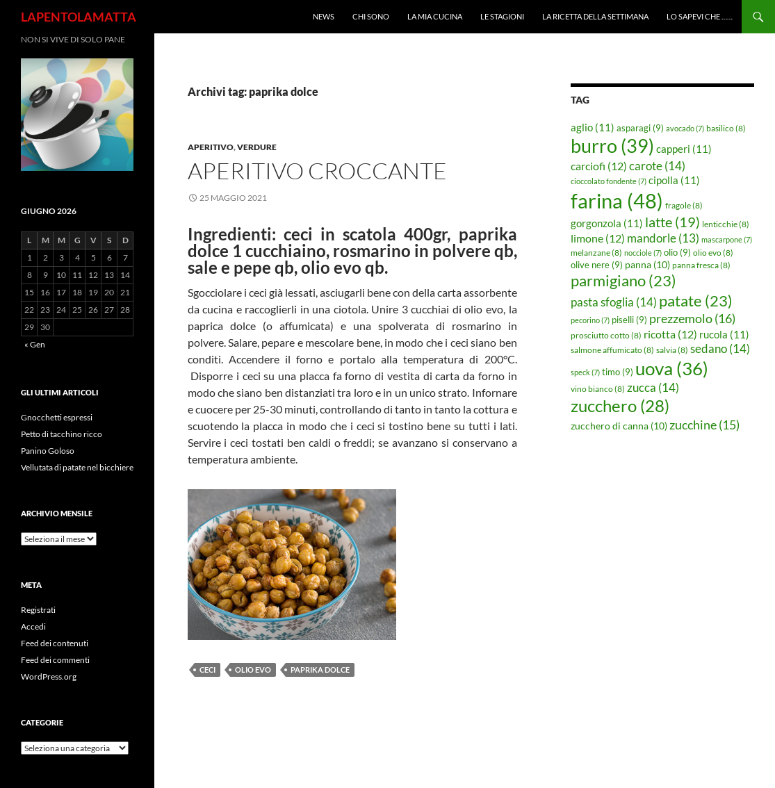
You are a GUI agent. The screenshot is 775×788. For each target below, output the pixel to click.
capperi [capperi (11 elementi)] (684, 148)
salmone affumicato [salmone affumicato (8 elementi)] (612, 350)
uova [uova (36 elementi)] (671, 368)
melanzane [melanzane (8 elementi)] (596, 252)
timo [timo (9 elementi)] (617, 371)
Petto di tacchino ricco (61, 434)
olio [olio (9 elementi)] (677, 252)
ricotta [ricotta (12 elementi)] (670, 334)
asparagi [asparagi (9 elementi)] (640, 127)
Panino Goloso (47, 450)
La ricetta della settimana (595, 16)
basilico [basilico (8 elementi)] (726, 128)
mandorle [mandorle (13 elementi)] (663, 238)
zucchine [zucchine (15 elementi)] (704, 424)
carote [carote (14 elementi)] (657, 165)
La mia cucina (434, 16)
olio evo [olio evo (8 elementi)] (713, 252)
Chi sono (370, 16)
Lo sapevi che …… (700, 16)
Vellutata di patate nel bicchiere (77, 467)
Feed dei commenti (55, 660)
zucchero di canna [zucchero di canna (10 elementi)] (619, 426)
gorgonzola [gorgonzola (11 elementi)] (607, 223)
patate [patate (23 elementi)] (696, 300)
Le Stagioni (502, 16)
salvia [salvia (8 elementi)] (672, 350)
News (323, 16)
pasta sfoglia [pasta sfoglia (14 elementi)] (614, 302)
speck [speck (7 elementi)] (585, 372)
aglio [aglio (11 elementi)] (592, 127)
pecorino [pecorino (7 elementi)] (590, 320)
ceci (207, 669)
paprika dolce (320, 669)
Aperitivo (211, 147)
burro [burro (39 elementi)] (612, 145)
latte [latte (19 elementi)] (672, 221)
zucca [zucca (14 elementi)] (653, 387)
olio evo (253, 669)
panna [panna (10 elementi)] (647, 264)
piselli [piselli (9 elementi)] (629, 319)
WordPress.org (48, 676)
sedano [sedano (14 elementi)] (720, 348)
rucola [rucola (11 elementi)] (724, 334)
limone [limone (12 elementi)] (598, 238)
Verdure (257, 147)
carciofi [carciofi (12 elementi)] (599, 166)
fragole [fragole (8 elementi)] (684, 205)
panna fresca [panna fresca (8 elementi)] (701, 265)
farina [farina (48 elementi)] (617, 200)
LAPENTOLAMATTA (78, 16)
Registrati (38, 610)
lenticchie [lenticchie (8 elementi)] (725, 224)
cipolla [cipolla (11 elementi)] (674, 180)
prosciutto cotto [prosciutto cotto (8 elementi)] (606, 335)
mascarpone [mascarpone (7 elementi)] (726, 239)
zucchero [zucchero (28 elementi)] (620, 405)
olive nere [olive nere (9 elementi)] (597, 264)
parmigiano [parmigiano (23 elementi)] (623, 280)
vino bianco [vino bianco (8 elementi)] (598, 389)
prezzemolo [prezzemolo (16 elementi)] (692, 318)
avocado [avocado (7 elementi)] (685, 128)
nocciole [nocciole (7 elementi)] (643, 252)
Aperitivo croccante (317, 170)
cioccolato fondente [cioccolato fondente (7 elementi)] (608, 181)
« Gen (34, 344)
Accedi (33, 626)
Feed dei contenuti (54, 643)
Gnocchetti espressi (56, 417)
